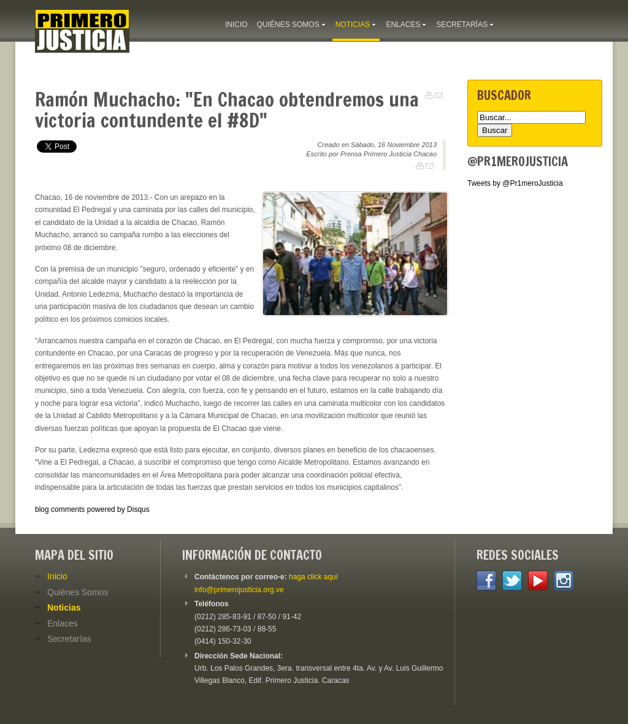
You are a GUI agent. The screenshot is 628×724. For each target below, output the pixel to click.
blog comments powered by (92, 509)
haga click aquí (313, 577)
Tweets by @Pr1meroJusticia (515, 183)
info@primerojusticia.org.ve (239, 589)
